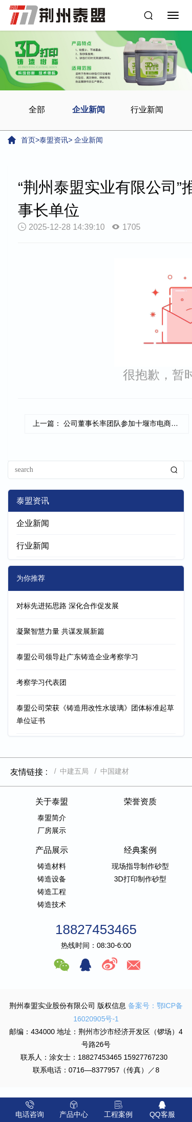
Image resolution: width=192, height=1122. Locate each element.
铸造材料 (51, 866)
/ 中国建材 (110, 771)
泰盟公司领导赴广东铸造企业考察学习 (77, 657)
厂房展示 (51, 830)
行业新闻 (147, 109)
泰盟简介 (51, 818)
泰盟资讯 (53, 140)
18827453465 (96, 929)
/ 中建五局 (69, 771)
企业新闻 (88, 109)
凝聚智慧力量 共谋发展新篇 (60, 631)
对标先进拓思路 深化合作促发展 (67, 606)
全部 (37, 109)
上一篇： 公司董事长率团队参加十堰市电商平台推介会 (111, 423)
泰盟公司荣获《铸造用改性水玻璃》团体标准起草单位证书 (95, 714)
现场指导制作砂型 (140, 866)
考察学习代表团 (41, 682)
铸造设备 (51, 879)
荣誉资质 (140, 801)
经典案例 (140, 850)
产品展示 (51, 850)
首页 (28, 140)
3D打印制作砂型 (140, 879)
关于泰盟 (51, 801)
